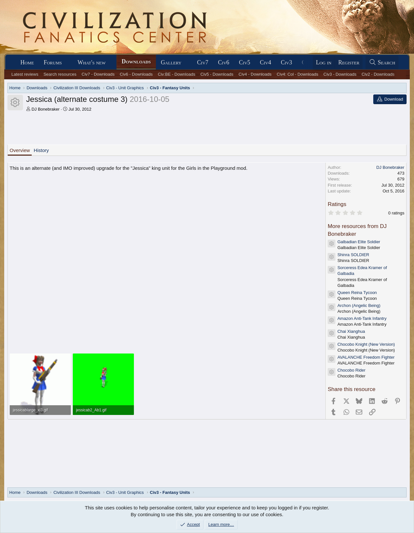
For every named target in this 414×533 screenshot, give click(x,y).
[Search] (381, 62)
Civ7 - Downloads (98, 74)
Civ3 (286, 62)
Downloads (136, 61)
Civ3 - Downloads (339, 74)
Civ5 (244, 62)
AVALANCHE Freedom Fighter (366, 357)
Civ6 (223, 62)
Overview (20, 150)
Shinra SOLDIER (353, 254)
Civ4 (265, 62)
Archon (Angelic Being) (358, 305)
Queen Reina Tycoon (357, 292)
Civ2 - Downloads (378, 74)
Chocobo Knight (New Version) (366, 344)
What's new (92, 62)
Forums (53, 62)
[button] (67, 62)
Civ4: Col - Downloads (297, 74)
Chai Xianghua (351, 331)
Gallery (171, 62)
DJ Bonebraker (45, 109)
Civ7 (202, 62)
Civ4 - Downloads (255, 74)
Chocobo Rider (351, 370)
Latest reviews (24, 74)
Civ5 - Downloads (217, 74)
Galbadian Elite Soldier (358, 241)
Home (27, 62)
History (41, 150)
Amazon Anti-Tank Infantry (362, 318)
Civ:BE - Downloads (176, 74)
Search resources (59, 74)
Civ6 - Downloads (136, 74)
